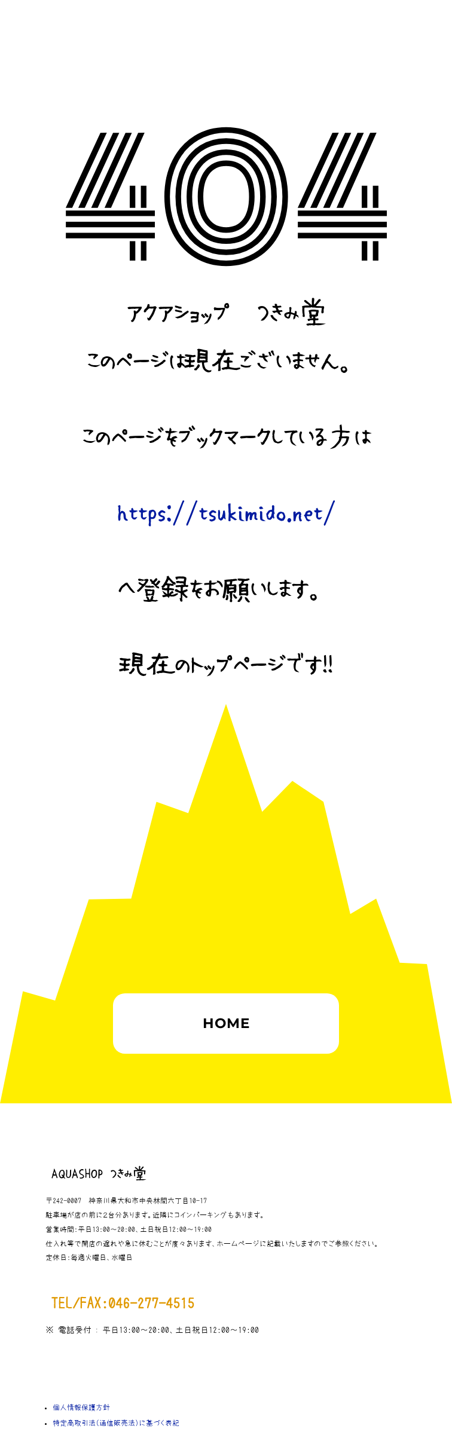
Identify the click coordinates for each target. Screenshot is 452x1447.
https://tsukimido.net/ (226, 513)
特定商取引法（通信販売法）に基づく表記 (116, 1423)
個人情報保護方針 (81, 1407)
